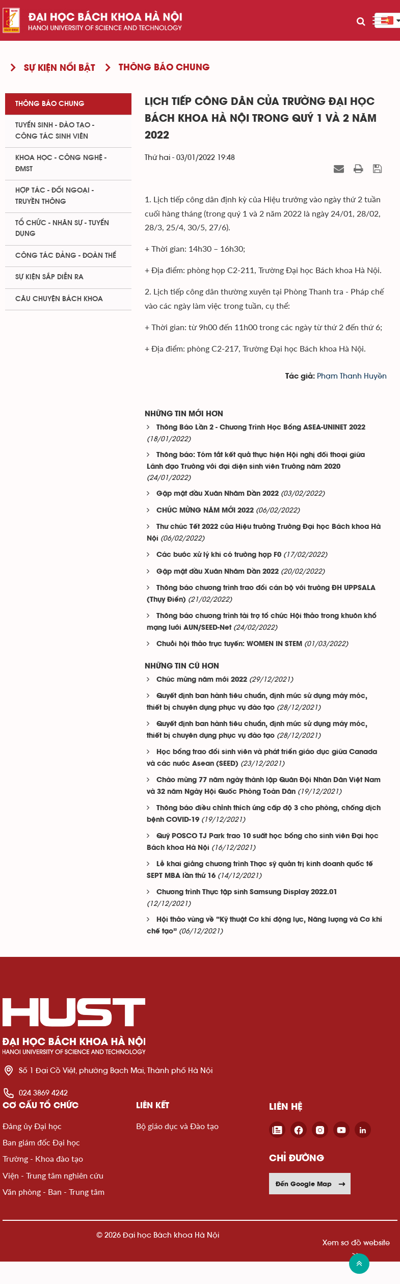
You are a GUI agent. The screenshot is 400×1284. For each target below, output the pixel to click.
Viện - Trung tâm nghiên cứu (53, 1175)
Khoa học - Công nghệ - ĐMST (60, 163)
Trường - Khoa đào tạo (43, 1158)
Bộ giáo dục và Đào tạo (177, 1126)
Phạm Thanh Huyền (352, 376)
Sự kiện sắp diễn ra (49, 277)
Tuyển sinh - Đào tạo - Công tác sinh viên (54, 131)
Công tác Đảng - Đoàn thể (65, 255)
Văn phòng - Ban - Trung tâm (53, 1191)
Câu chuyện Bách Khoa (59, 299)
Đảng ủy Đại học (32, 1126)
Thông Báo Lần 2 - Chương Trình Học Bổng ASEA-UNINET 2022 (260, 427)
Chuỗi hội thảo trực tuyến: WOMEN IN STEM (229, 644)
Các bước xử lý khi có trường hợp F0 (218, 555)
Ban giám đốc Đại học (41, 1142)
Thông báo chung (50, 104)
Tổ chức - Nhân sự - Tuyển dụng (62, 228)
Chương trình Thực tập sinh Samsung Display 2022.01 (246, 892)
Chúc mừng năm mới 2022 (201, 680)
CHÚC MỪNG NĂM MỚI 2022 (205, 510)
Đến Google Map (311, 1183)
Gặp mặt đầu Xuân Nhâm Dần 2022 (217, 494)
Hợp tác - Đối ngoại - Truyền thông (54, 196)
